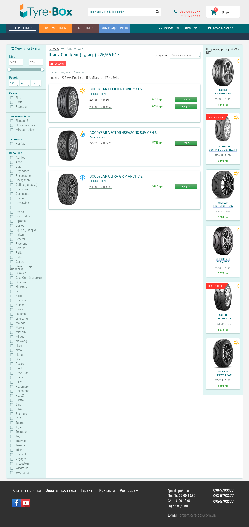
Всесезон (22, 107)
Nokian (20, 355)
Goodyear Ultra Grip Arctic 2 (116, 176)
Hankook (21, 287)
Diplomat (21, 221)
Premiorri (21, 377)
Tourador (21, 432)
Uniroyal (21, 454)
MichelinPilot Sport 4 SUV (223, 204)
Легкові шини (22, 28)
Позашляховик (25, 125)
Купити (186, 99)
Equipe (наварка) (27, 230)
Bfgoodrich (22, 171)
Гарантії (87, 490)
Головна (54, 48)
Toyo (19, 436)
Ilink (18, 291)
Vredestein (22, 463)
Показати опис (97, 93)
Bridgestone (23, 176)
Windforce (22, 468)
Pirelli (19, 368)
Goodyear (60, 63)
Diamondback (24, 216)
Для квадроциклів (115, 28)
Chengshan (23, 180)
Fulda (19, 253)
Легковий (22, 121)
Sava (19, 409)
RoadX (20, 395)
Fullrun (20, 257)
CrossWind (22, 203)
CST (18, 207)
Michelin (21, 332)
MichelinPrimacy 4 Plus (223, 373)
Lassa (19, 309)
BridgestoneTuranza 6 (223, 260)
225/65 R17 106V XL (100, 106)
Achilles (20, 157)
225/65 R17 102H (99, 99)
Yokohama (22, 472)
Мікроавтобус (25, 130)
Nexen (19, 346)
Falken (20, 234)
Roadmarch (23, 386)
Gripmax (21, 282)
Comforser (22, 189)
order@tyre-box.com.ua (198, 515)
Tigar (19, 427)
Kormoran (22, 300)
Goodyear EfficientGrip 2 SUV (115, 89)
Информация (169, 28)
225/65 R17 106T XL (100, 186)
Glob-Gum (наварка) (29, 278)
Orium (19, 359)
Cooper (20, 198)
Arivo (19, 162)
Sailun (19, 404)
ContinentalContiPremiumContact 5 (223, 148)
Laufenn (21, 314)
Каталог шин (20, 36)
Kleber (19, 296)
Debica (20, 212)
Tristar (20, 450)
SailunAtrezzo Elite (223, 317)
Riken (19, 382)
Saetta (20, 400)
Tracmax (21, 441)
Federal (20, 239)
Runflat (20, 143)
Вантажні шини (55, 28)
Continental (23, 194)
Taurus (20, 423)
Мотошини (85, 28)
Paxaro (20, 364)
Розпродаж (129, 490)
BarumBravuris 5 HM (223, 92)
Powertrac (22, 373)
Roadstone (22, 391)
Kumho (20, 305)
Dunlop (20, 225)
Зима (19, 102)
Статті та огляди (90, 36)
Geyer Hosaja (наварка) (21, 267)
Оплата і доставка (61, 490)
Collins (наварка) (26, 185)
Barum (20, 166)
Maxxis (20, 327)
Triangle (20, 445)
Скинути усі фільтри (26, 48)
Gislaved (21, 273)
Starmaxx (22, 413)
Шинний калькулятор (54, 36)
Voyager (21, 459)
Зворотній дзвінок (220, 28)
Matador (21, 323)
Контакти (192, 28)
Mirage (20, 336)
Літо (18, 97)
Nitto (19, 350)
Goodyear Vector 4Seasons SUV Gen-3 (123, 132)
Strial (19, 418)
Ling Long (22, 318)
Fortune (20, 248)
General (20, 262)
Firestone (21, 243)
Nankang (21, 341)
